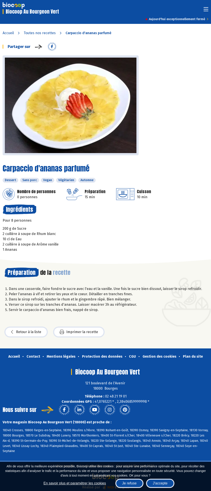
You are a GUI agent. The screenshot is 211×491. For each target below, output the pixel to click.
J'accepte (160, 483)
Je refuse (129, 483)
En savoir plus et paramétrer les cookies (74, 483)
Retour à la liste (26, 332)
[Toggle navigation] (206, 10)
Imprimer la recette (79, 332)
